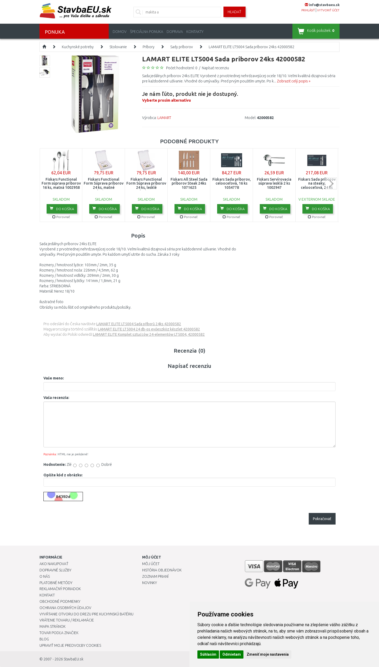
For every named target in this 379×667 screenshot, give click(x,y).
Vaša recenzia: (56, 398)
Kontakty (194, 31)
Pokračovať (322, 519)
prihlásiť (308, 10)
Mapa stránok (52, 626)
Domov (120, 31)
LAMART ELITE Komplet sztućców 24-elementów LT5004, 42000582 (149, 334)
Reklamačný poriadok (60, 589)
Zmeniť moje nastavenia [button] (268, 654)
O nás (44, 576)
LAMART (164, 118)
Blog (44, 639)
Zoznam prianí (155, 576)
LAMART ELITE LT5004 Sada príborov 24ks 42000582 (251, 47)
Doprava (175, 31)
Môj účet (150, 564)
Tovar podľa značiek (58, 633)
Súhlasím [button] (208, 654)
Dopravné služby (55, 570)
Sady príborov (181, 47)
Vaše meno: (53, 378)
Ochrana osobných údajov (65, 608)
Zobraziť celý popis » (293, 81)
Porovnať (61, 217)
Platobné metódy (55, 583)
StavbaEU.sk (73, 659)
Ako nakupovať (53, 564)
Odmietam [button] (231, 654)
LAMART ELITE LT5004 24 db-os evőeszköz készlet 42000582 (149, 329)
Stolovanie (118, 47)
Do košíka (62, 208)
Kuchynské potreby (78, 47)
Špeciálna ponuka (146, 31)
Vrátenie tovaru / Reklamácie (66, 620)
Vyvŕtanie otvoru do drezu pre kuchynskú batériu (86, 614)
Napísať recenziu (215, 68)
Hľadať (234, 12)
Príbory (148, 47)
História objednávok (162, 570)
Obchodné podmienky (59, 601)
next (331, 183)
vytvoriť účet (328, 10)
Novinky (149, 583)
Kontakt (47, 595)
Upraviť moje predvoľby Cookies (70, 645)
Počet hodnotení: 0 (181, 68)
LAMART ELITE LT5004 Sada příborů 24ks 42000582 (138, 324)
